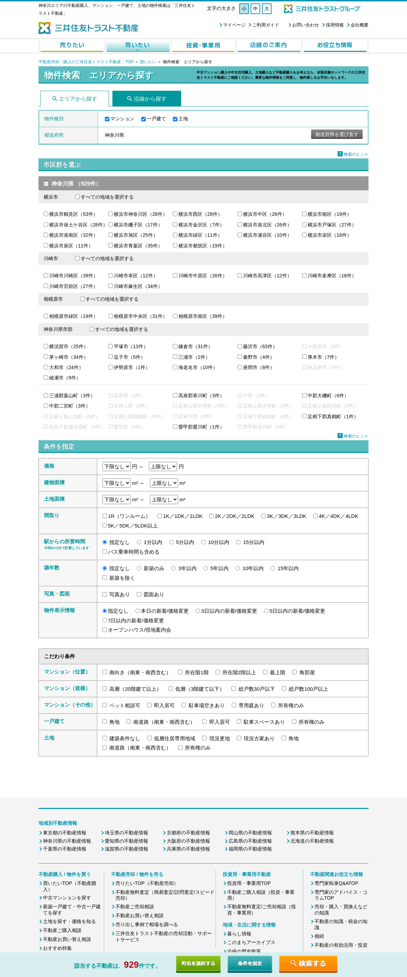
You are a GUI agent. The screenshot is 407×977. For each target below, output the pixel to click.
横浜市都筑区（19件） (202, 245)
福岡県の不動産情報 (250, 849)
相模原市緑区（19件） (73, 316)
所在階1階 (196, 672)
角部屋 (307, 672)
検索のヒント (356, 154)
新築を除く (122, 578)
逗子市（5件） (129, 357)
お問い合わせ (305, 24)
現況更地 (219, 738)
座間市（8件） (259, 367)
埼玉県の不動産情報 (126, 832)
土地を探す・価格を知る (69, 921)
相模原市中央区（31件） (140, 316)
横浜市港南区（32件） (73, 235)
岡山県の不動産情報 (250, 832)
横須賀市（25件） (68, 346)
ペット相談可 (124, 705)
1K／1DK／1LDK (182, 516)
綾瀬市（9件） (65, 377)
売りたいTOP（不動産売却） (147, 883)
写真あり (119, 594)
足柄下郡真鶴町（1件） (333, 416)
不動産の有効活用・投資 (341, 945)
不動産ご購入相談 (62, 930)
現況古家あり (259, 738)
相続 (319, 936)
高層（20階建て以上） (135, 689)
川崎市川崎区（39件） (73, 275)
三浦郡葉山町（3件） (72, 395)
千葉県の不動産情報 (64, 849)
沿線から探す (150, 99)
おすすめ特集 (57, 948)
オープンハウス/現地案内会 (139, 630)
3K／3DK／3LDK (286, 516)
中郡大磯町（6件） (328, 395)
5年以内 (219, 568)
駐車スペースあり (264, 722)
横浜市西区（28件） (200, 214)
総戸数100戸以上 (308, 689)
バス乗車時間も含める (134, 552)
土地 (183, 118)
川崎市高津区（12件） (267, 275)
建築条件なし (124, 738)
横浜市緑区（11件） (200, 235)
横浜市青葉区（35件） (138, 245)
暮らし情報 (239, 933)
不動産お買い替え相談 (67, 939)
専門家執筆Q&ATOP (336, 883)
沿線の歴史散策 (244, 951)
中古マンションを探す (67, 897)
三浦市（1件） (194, 357)
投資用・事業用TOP (249, 883)
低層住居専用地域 (174, 738)
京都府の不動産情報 (188, 832)
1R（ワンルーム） (129, 516)
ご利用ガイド (265, 24)
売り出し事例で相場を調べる (147, 924)
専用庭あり (251, 705)
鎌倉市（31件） (195, 346)
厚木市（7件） (323, 357)
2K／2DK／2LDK (234, 516)
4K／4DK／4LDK (338, 516)
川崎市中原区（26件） (202, 275)
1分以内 (153, 542)
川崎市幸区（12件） (136, 275)
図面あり (154, 594)
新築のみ (154, 568)
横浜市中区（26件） (265, 214)
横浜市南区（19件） (330, 214)
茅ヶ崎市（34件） (68, 357)
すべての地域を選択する (107, 197)
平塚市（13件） (131, 346)
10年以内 (253, 568)
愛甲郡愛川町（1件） (201, 427)
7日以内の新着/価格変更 (136, 620)
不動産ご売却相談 (135, 906)
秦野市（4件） (259, 357)
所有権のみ (291, 705)
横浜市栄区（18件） (330, 235)
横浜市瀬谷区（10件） (267, 235)
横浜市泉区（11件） (71, 245)
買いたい (148, 61)
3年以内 (187, 568)
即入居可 (164, 705)
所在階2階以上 (239, 672)
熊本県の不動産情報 (312, 832)
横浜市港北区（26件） (267, 224)
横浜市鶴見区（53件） (73, 214)
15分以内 (253, 542)
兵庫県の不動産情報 (188, 849)
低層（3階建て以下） (199, 689)
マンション (122, 118)
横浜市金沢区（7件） (201, 224)
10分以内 (218, 542)
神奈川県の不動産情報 (67, 841)
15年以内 (288, 568)
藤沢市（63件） (260, 346)
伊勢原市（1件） (132, 367)
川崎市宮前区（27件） (73, 286)
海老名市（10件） (198, 367)
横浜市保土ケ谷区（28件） (78, 224)
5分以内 (185, 542)
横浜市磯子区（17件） (138, 224)
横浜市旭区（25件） (136, 235)
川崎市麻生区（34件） (138, 286)
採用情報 (335, 24)
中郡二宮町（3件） (69, 406)
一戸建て (156, 118)
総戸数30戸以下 (257, 689)
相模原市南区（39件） (202, 316)
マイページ (234, 24)
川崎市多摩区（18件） (332, 275)
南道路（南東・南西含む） (164, 722)
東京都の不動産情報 (64, 832)
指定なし (119, 542)
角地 (114, 722)
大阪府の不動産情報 (188, 841)
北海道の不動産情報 (312, 841)
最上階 (277, 672)
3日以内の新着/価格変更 (229, 611)
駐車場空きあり (207, 705)
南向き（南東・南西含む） (140, 672)
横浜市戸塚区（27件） (332, 224)
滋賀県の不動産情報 (126, 849)
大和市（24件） (66, 367)
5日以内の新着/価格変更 (298, 611)
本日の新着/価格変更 (165, 611)
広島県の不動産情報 (250, 841)
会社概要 (359, 24)
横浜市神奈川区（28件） (140, 214)
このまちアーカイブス (251, 942)
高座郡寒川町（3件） (201, 395)
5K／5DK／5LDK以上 (133, 526)
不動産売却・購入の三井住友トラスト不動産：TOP (85, 61)
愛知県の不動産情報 (126, 841)
